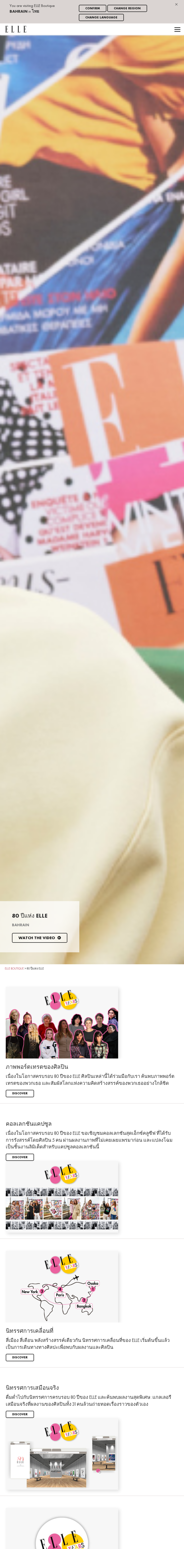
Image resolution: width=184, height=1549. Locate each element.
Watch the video (39, 938)
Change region (127, 8)
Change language (101, 17)
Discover (20, 1093)
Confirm (92, 8)
